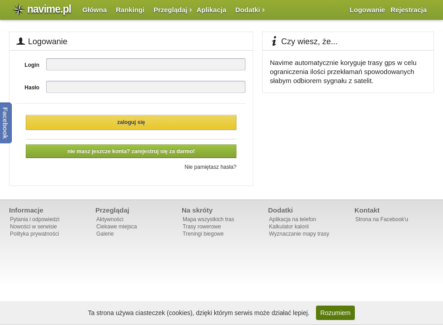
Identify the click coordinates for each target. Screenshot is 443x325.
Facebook (5, 123)
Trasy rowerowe (202, 226)
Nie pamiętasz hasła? (210, 167)
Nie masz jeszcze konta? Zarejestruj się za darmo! (131, 151)
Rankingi (130, 10)
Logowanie (367, 10)
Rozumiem (335, 312)
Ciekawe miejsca (116, 226)
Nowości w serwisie (33, 226)
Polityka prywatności (34, 234)
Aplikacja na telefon (292, 219)
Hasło (31, 87)
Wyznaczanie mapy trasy (299, 234)
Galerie (105, 234)
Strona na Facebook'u (381, 219)
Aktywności (109, 219)
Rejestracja (409, 10)
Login (31, 65)
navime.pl (49, 9)
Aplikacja (211, 10)
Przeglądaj (171, 10)
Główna (94, 10)
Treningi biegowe (203, 234)
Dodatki (248, 10)
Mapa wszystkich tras (208, 219)
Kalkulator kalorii (289, 226)
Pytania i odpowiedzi (34, 219)
